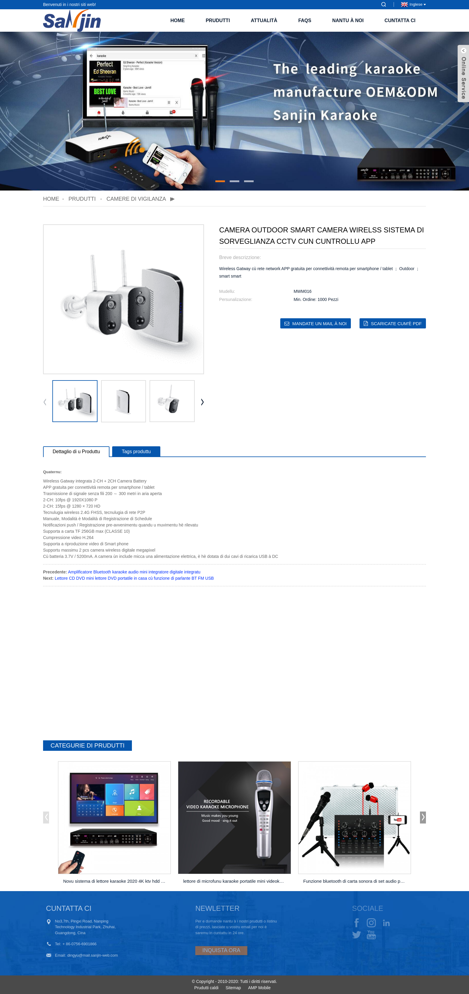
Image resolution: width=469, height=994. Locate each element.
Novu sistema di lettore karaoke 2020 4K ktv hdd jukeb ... (115, 881)
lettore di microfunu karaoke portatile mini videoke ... (235, 881)
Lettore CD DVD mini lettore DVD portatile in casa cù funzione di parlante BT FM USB (134, 578)
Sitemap (233, 987)
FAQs (304, 20)
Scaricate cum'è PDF (396, 323)
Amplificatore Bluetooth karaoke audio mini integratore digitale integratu (134, 572)
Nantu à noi (348, 20)
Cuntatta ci (400, 20)
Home (177, 20)
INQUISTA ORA (203, 950)
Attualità (264, 20)
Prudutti (218, 20)
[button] (220, 181)
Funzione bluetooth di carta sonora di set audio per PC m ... (355, 881)
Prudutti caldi (206, 987)
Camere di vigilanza (136, 199)
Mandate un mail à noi (319, 323)
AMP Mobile (259, 987)
